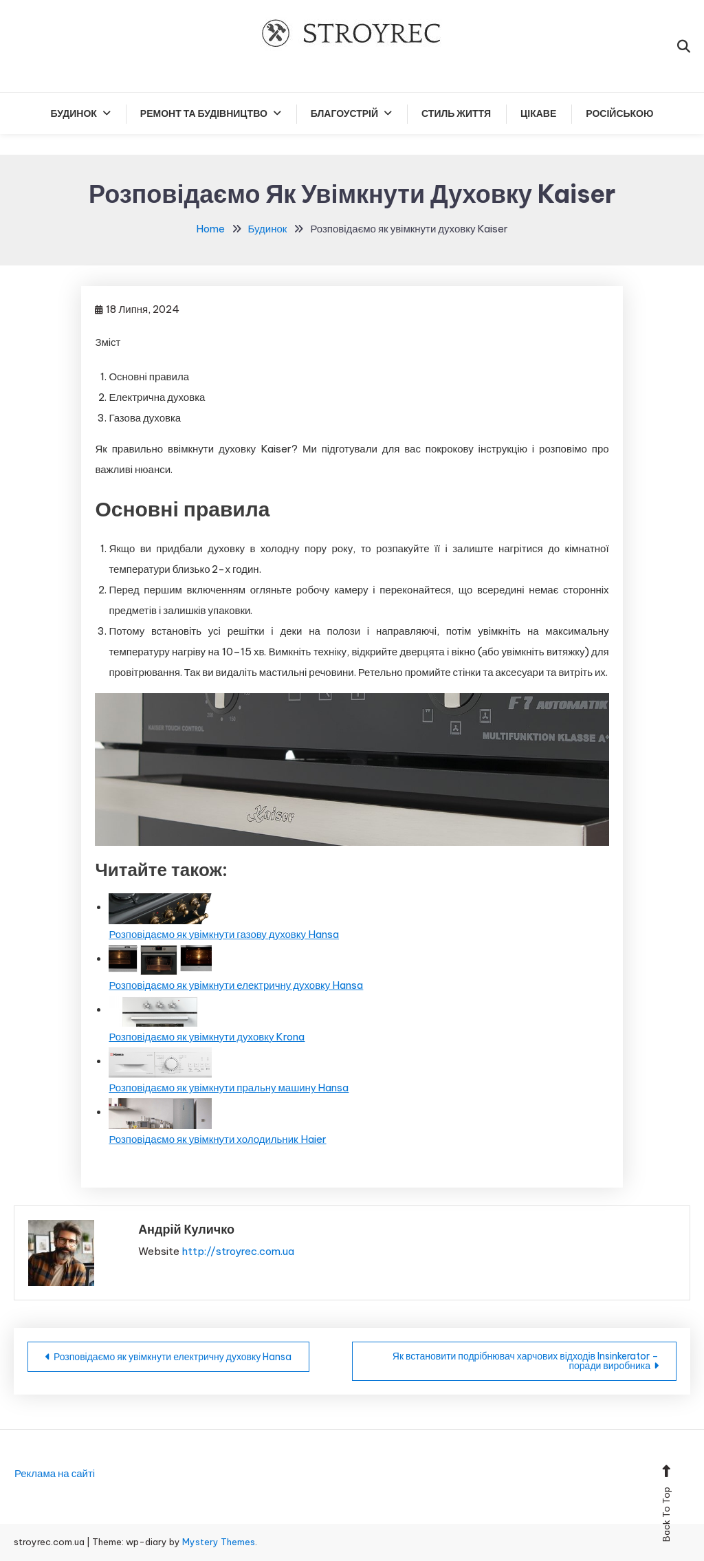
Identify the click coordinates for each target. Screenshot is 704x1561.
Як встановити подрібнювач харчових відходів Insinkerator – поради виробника (526, 1361)
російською (619, 113)
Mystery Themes (218, 1541)
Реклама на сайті (54, 1473)
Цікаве (538, 113)
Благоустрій (344, 113)
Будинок (74, 113)
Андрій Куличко (186, 1229)
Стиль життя (456, 113)
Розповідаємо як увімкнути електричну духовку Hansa (173, 1357)
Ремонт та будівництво (203, 113)
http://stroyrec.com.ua (238, 1251)
